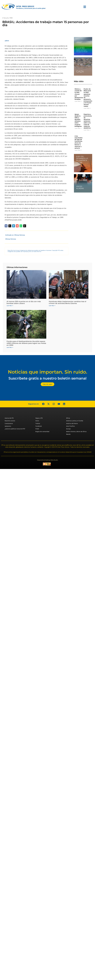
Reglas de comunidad (42, 431)
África (68, 418)
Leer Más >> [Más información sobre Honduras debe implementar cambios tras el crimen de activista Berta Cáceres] (52, 305)
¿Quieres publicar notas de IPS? (15, 429)
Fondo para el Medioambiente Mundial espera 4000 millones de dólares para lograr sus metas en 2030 (26, 343)
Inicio (37, 421)
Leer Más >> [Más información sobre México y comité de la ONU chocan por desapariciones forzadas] (78, 101)
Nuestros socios (10, 421)
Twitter (37, 423)
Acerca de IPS (9, 418)
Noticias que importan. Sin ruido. (47, 372)
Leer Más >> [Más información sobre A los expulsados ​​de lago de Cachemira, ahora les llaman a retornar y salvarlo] (78, 150)
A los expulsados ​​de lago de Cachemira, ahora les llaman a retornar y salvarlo (78, 142)
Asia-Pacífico (70, 426)
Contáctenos (9, 423)
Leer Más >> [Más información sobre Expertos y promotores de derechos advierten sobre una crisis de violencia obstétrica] (87, 130)
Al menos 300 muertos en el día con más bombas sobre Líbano (24, 302)
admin (7, 41)
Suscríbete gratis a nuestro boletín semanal (47, 378)
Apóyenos (8, 426)
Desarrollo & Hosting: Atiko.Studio (47, 460)
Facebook (38, 426)
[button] (6, 225)
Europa (68, 429)
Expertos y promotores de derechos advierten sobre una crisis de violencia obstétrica (88, 121)
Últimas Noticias (19, 235)
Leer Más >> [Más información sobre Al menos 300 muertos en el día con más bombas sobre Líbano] (10, 305)
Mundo (68, 434)
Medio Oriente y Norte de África (76, 431)
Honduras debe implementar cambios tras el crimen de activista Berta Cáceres (67, 302)
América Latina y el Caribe (74, 421)
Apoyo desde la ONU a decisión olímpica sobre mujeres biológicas (78, 120)
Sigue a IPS (39, 418)
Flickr (37, 429)
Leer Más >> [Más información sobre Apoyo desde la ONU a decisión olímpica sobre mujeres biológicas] (78, 128)
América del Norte (72, 423)
